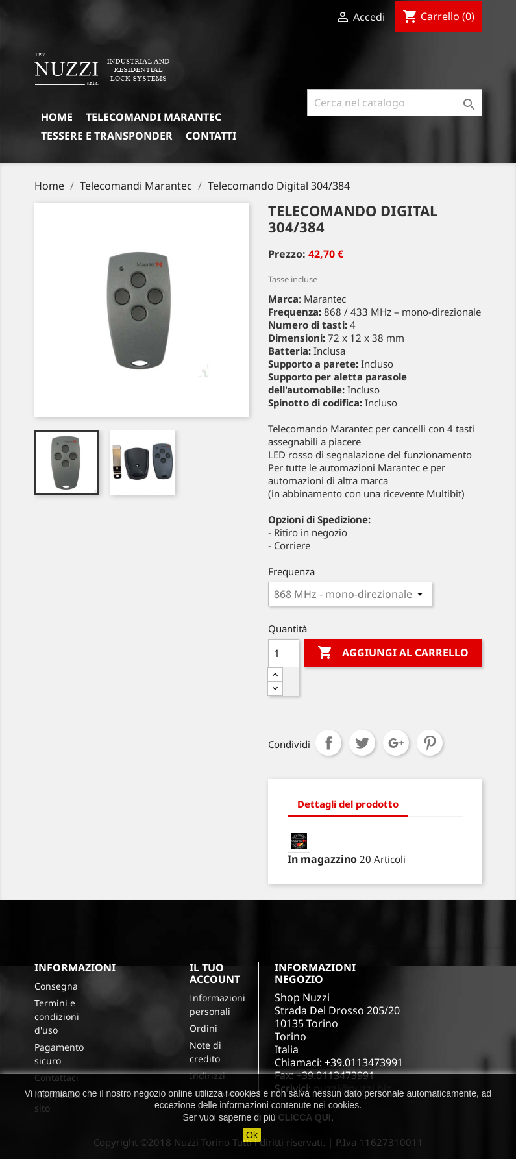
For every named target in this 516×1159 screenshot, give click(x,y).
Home (57, 117)
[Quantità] (283, 653)
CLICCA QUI (304, 1117)
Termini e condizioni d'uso (56, 1016)
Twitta (362, 743)
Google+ (396, 743)
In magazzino (322, 859)
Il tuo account (215, 973)
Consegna (56, 986)
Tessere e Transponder (107, 136)
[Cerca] (394, 102)
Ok (252, 1135)
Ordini (203, 1028)
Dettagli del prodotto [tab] (348, 803)
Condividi (328, 743)
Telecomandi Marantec (153, 117)
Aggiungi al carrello (393, 653)
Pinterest (430, 743)
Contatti (211, 136)
